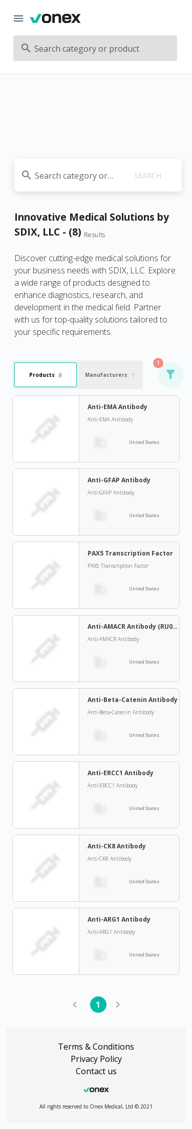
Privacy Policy (96, 1058)
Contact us (96, 1071)
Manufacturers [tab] (110, 374)
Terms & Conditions (96, 1046)
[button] (170, 375)
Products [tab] (45, 374)
